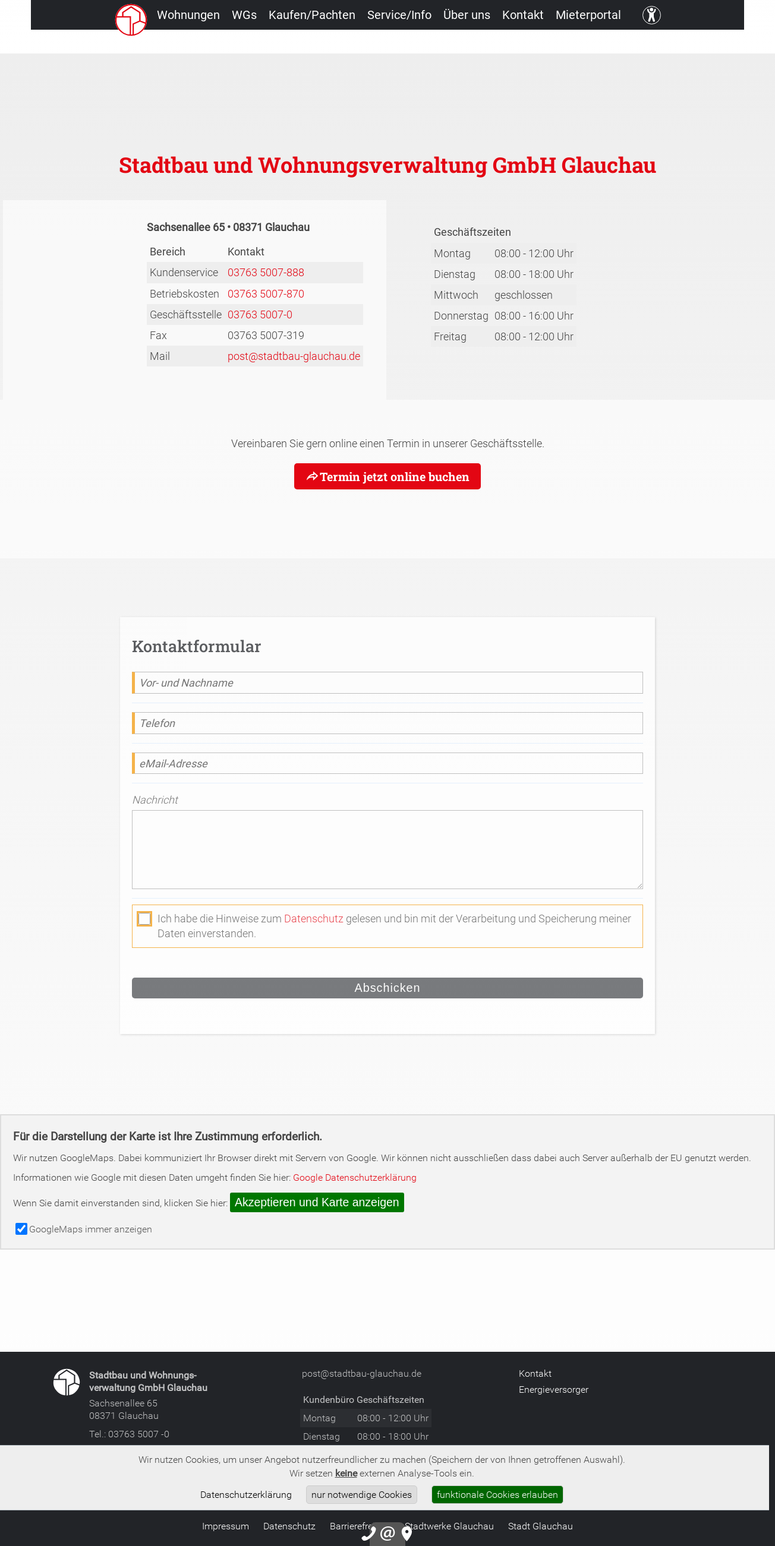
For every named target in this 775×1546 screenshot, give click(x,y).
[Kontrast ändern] (709, 44)
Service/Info (413, 44)
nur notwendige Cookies (361, 1494)
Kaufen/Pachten (313, 44)
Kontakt (561, 44)
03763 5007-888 (266, 272)
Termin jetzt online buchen (394, 476)
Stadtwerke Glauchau (449, 1525)
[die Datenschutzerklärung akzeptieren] (144, 919)
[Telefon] (387, 723)
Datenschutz (314, 918)
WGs (232, 44)
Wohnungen (164, 44)
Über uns (493, 44)
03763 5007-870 (266, 293)
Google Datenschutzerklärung (355, 1177)
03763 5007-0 (260, 314)
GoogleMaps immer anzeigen (83, 1228)
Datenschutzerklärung (246, 1494)
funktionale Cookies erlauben (497, 1494)
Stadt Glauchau (540, 1525)
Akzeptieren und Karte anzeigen (317, 1202)
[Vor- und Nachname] (387, 683)
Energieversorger (553, 1389)
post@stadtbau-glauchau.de (294, 356)
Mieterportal (639, 44)
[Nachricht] (387, 850)
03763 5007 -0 (138, 1433)
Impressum (225, 1525)
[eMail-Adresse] (387, 763)
